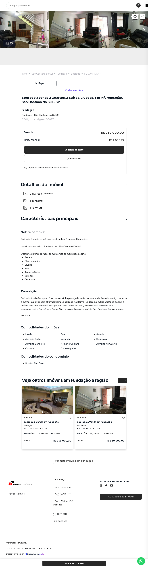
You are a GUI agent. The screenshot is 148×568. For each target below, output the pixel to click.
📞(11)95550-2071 (64, 501)
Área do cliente (63, 487)
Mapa (39, 83)
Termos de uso (45, 548)
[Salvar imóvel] (135, 17)
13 (9, 43)
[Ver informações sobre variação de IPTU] (42, 140)
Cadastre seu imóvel (121, 496)
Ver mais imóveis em (74, 461)
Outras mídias (74, 90)
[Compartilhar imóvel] (142, 17)
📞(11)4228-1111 (63, 494)
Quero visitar (74, 158)
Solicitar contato (74, 149)
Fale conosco (60, 521)
